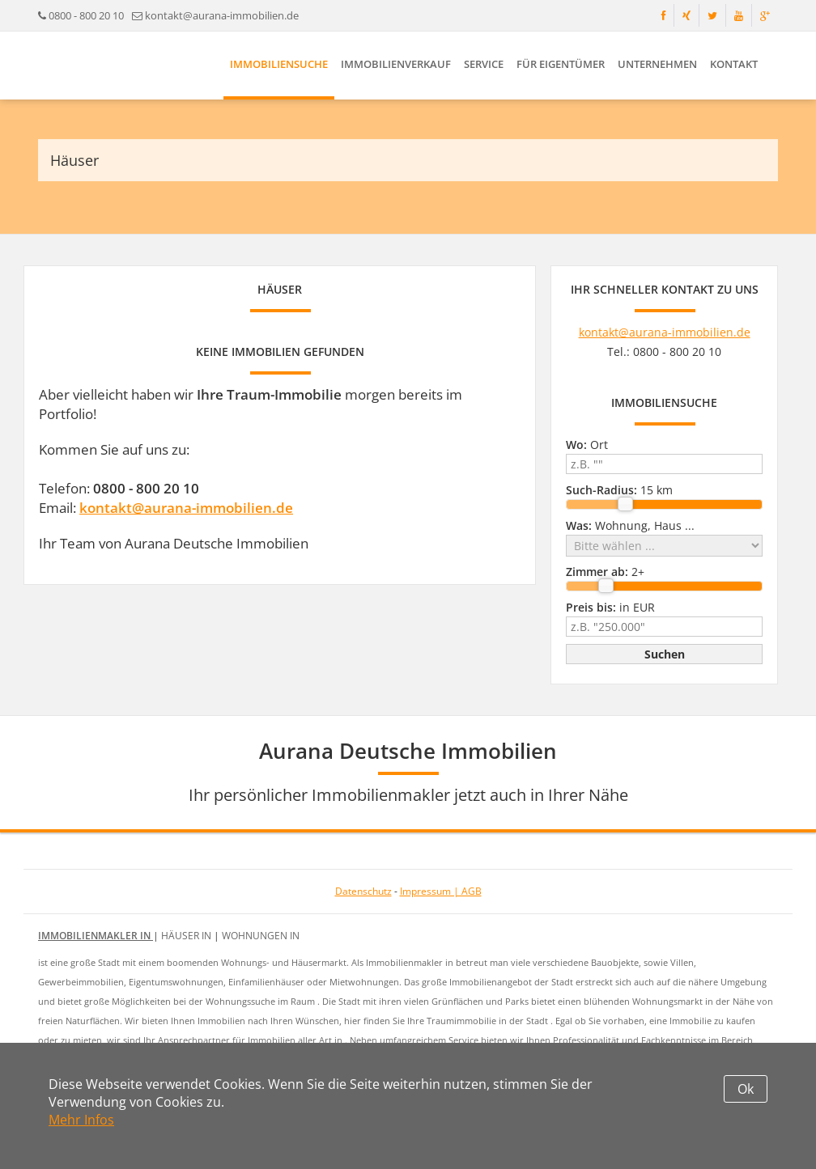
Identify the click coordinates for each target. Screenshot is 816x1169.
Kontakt (734, 64)
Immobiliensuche (279, 64)
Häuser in (187, 935)
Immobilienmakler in (95, 935)
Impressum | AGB (441, 891)
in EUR (610, 607)
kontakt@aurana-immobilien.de (222, 15)
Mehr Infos (81, 1120)
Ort (587, 444)
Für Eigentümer (560, 64)
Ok (745, 1089)
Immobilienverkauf (396, 64)
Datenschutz (363, 891)
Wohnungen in (261, 935)
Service (484, 64)
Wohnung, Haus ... (630, 525)
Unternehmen (657, 64)
